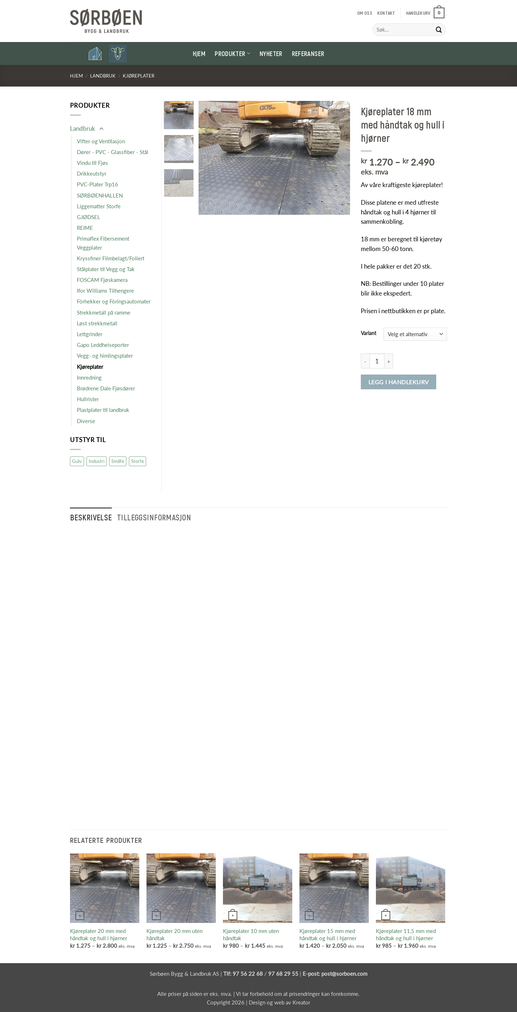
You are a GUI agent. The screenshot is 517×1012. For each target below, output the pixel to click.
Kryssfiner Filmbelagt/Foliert (110, 258)
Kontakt (386, 13)
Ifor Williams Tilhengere (105, 290)
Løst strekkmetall (97, 323)
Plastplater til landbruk (103, 410)
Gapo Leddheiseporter (103, 345)
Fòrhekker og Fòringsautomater (113, 301)
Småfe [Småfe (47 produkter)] (117, 461)
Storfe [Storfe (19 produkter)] (137, 461)
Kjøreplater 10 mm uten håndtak (251, 934)
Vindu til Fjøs (92, 162)
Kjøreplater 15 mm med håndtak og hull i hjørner (328, 934)
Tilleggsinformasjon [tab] (154, 517)
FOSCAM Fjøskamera (102, 280)
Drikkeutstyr (91, 173)
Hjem (199, 53)
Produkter (232, 53)
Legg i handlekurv (398, 382)
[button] (425, 13)
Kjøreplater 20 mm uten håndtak (174, 934)
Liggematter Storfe (99, 206)
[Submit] (439, 29)
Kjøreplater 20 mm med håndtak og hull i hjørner (98, 934)
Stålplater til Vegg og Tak (106, 269)
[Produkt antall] (377, 360)
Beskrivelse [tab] (91, 517)
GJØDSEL (88, 217)
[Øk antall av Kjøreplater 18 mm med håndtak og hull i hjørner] (389, 360)
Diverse (86, 421)
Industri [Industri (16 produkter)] (96, 461)
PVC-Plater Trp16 (97, 184)
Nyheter (271, 53)
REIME (85, 227)
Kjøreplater (138, 76)
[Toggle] (101, 129)
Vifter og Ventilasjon (101, 141)
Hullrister (88, 399)
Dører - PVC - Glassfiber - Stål (112, 152)
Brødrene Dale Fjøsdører (106, 388)
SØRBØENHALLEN (100, 195)
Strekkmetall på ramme (103, 312)
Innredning (89, 377)
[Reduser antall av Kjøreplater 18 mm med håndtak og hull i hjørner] (365, 360)
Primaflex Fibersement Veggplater (103, 242)
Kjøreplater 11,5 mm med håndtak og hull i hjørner (406, 934)
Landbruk (103, 76)
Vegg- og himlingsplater (105, 355)
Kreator (301, 1002)
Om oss (364, 13)
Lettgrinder (89, 334)
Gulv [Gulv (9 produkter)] (77, 461)
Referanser (308, 53)
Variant (368, 333)
